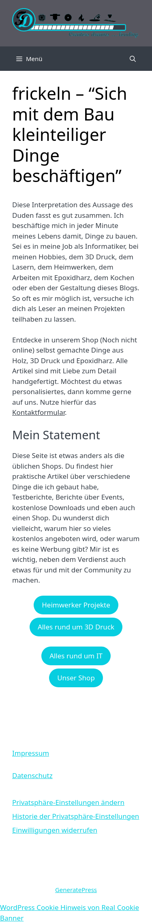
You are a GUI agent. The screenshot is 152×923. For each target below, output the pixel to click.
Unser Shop (76, 677)
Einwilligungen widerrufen (54, 830)
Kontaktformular (38, 412)
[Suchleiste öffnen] (133, 58)
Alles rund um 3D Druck (76, 626)
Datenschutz (32, 775)
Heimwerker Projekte (76, 604)
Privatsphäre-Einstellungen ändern (68, 802)
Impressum (30, 753)
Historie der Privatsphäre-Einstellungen (75, 816)
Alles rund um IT (76, 655)
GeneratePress (76, 890)
